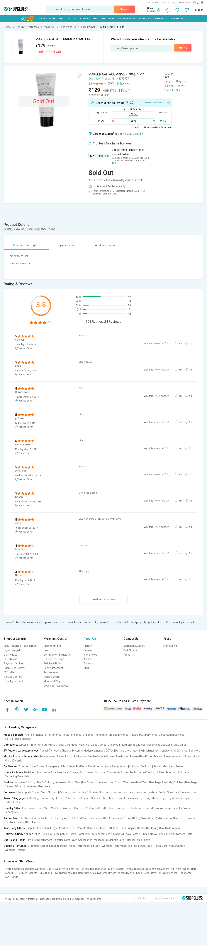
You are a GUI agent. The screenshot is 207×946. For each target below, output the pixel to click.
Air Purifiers (83, 868)
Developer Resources (56, 685)
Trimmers (24, 766)
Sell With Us (153, 2)
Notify (183, 48)
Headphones (47, 756)
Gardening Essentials (17, 776)
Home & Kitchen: (14, 772)
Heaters (79, 872)
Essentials (145, 18)
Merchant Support (134, 645)
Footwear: (10, 792)
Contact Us (167, 2)
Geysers (180, 766)
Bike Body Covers (92, 818)
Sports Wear (122, 782)
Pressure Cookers (136, 868)
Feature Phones (72, 734)
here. (198, 622)
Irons (8, 872)
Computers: (11, 744)
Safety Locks (12, 802)
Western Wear (139, 782)
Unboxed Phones (93, 734)
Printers (34, 744)
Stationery (97, 834)
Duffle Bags (32, 798)
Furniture (100, 772)
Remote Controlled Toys (91, 828)
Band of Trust (91, 650)
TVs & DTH (46, 750)
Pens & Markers (113, 834)
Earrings (158, 808)
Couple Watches (35, 868)
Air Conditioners (165, 750)
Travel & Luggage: (15, 798)
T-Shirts (19, 786)
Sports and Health (14, 839)
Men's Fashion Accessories (97, 782)
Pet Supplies (59, 834)
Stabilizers (66, 872)
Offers (159, 18)
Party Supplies (128, 828)
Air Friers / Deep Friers (183, 868)
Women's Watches (73, 808)
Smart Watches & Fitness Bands (182, 756)
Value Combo (177, 845)
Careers (88, 663)
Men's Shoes (134, 872)
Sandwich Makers (158, 868)
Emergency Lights (56, 766)
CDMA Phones (148, 734)
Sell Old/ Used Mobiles (18, 738)
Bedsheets (30, 772)
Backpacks (80, 756)
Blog (86, 667)
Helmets (76, 818)
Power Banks (64, 756)
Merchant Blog (52, 681)
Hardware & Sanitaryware (53, 772)
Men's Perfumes (78, 845)
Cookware (113, 772)
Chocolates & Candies (154, 834)
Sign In (199, 9)
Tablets (134, 734)
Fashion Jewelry (114, 808)
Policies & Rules (53, 663)
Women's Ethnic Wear (68, 782)
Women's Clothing (25, 782)
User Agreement (13, 681)
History (88, 645)
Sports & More (126, 18)
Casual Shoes (67, 792)
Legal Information (105, 245)
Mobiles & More (46, 18)
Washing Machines (144, 750)
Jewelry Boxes (181, 808)
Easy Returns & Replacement (21, 645)
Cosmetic (94, 78)
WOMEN (72, 18)
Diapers (31, 828)
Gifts (189, 834)
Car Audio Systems (96, 872)
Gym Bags (146, 798)
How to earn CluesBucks (157, 102)
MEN (61, 18)
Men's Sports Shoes (27, 792)
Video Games (98, 744)
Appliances (107, 18)
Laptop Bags (48, 798)
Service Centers (13, 676)
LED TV (16, 872)
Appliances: (11, 766)
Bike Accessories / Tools (33, 818)
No (190, 343)
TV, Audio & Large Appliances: (21, 750)
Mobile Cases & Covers (101, 756)
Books (72, 834)
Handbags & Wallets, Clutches (166, 782)
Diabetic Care (116, 839)
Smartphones (53, 734)
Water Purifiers (77, 766)
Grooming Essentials (40, 845)
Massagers (100, 839)
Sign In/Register (13, 650)
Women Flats (125, 792)
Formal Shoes (108, 792)
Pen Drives (122, 756)
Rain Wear (171, 872)
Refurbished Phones (116, 734)
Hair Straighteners (117, 766)
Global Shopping (176, 18)
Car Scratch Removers (182, 818)
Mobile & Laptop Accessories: (22, 756)
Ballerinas (140, 792)
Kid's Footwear (67, 828)
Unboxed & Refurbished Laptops (126, 744)
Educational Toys (47, 828)
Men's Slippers (49, 792)
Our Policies (10, 654)
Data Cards (180, 744)
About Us (90, 638)
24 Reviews (123, 83)
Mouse (158, 756)
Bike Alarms (33, 822)
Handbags (191, 782)
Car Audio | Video (15, 822)
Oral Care (146, 845)
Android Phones (34, 734)
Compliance (78, 898)
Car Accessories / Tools (118, 818)
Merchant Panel (53, 645)
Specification (66, 245)
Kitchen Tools (128, 772)
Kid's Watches (13, 812)
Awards (88, 659)
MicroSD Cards (13, 760)
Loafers (152, 792)
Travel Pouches (66, 798)
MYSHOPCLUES (99, 156)
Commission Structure (57, 654)
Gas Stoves (53, 868)
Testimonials (51, 672)
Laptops (23, 744)
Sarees (9, 786)
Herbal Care (160, 845)
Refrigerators (123, 750)
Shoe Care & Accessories (181, 792)
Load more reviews (103, 599)
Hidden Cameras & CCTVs (99, 750)
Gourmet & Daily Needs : (18, 834)
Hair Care (94, 845)
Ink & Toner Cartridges (64, 744)
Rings (168, 808)
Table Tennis (142, 839)
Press (126, 654)
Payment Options (14, 663)
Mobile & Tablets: (14, 734)
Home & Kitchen (89, 18)
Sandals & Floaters (88, 792)
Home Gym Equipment (39, 839)
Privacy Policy (11, 898)
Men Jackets (29, 872)
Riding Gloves (141, 818)
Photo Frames (117, 872)
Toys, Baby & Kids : (15, 828)
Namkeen (83, 834)
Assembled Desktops (159, 744)
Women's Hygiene (15, 849)
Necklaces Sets (95, 808)
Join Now (138, 133)
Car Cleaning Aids (59, 818)
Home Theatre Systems (68, 750)
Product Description (26, 245)
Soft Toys (112, 828)
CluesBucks (10, 659)
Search (124, 9)
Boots (162, 792)
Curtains (184, 772)
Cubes (142, 828)
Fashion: (9, 782)
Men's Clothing (45, 782)
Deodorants (60, 845)
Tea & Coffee (132, 834)
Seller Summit (52, 676)
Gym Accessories (82, 839)
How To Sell (50, 650)
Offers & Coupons (14, 868)
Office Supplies (42, 834)
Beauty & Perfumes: (15, 845)
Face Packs (133, 845)
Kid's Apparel (173, 828)
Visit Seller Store (172, 90)
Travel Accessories (127, 798)
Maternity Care (156, 828)
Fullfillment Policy (54, 659)
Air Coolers (68, 868)
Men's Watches (52, 808)
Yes (181, 343)
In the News (90, 654)
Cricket (130, 839)
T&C (114, 163)
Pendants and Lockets (139, 808)
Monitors (84, 744)
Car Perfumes (158, 818)
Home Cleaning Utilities (151, 772)
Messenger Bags (163, 798)
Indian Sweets (177, 834)
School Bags (181, 798)
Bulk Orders (130, 650)
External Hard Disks (141, 756)
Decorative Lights (154, 872)
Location (151, 11)
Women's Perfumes (113, 845)
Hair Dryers (38, 766)
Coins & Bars (35, 808)
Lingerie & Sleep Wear (38, 786)
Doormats (172, 772)
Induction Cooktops (140, 766)
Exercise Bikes (62, 839)
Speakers (194, 750)
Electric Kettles (96, 766)
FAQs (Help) (10, 672)
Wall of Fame (94, 898)
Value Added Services (171, 734)
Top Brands (11, 877)
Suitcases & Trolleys (102, 798)
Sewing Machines (163, 766)
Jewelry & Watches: (15, 808)
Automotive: (11, 818)
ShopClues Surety (14, 667)
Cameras (182, 750)
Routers (45, 744)
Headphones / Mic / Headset (107, 868)
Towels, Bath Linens (81, 772)
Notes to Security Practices (54, 898)
